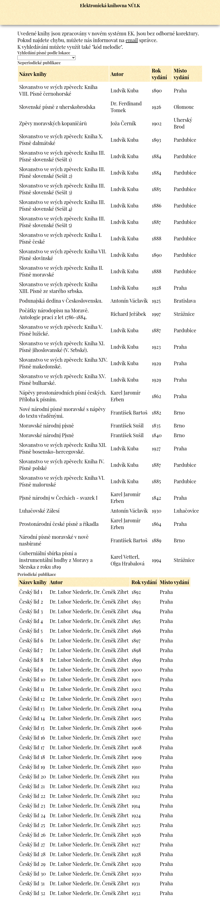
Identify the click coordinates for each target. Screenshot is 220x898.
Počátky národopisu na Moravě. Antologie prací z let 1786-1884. (54, 313)
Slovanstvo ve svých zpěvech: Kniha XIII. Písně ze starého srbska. (58, 287)
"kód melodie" (106, 46)
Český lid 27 (32, 844)
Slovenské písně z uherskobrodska (57, 106)
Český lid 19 (32, 766)
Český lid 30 (32, 873)
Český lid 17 (31, 747)
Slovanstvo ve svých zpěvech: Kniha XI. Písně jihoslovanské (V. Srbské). (62, 346)
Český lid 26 (32, 834)
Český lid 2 (31, 601)
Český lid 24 (32, 815)
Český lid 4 (31, 621)
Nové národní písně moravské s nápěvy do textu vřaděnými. (62, 412)
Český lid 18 (32, 757)
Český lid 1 (30, 591)
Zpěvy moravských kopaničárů (53, 123)
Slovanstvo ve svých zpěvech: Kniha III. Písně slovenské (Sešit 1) (62, 156)
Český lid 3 (31, 611)
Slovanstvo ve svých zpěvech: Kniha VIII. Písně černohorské (58, 90)
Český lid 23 (32, 805)
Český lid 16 (32, 737)
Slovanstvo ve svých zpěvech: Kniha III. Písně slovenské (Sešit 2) (62, 172)
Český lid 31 (32, 883)
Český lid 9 (31, 669)
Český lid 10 (32, 679)
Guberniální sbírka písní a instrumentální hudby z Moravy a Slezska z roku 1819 (56, 560)
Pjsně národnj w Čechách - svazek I (58, 497)
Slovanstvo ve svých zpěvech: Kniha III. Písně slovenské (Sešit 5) (62, 221)
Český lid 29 (32, 863)
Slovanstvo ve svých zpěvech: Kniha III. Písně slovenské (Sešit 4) (62, 205)
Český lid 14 (32, 718)
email (132, 40)
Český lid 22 (32, 795)
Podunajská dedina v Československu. (61, 300)
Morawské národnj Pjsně (46, 435)
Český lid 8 (31, 659)
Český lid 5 (31, 630)
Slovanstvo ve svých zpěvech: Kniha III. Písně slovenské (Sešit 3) (62, 189)
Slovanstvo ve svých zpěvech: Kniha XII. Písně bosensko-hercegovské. (63, 448)
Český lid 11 (31, 689)
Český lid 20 (32, 776)
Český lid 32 (32, 893)
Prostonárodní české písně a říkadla (59, 523)
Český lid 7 (31, 650)
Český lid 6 (31, 640)
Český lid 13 (32, 708)
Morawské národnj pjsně (46, 425)
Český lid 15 (31, 727)
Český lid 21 (32, 786)
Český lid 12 (32, 698)
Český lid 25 (32, 825)
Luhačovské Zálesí (39, 510)
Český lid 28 (32, 854)
